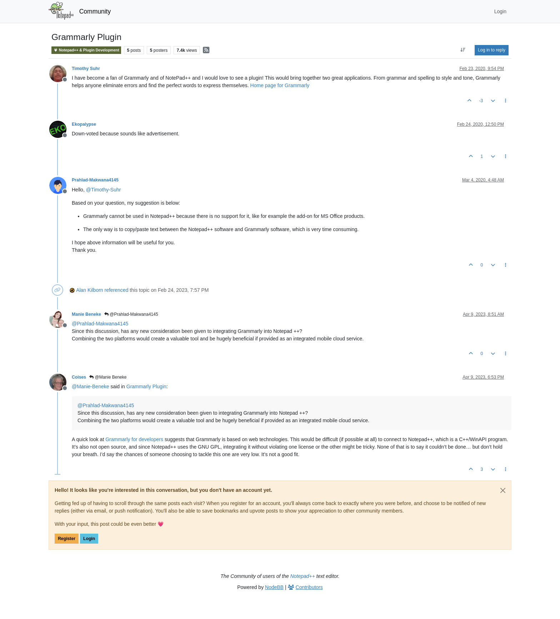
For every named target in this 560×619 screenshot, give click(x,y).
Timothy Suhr (86, 68)
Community (95, 11)
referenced (117, 290)
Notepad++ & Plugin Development (86, 50)
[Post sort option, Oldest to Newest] (463, 50)
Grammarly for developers (134, 439)
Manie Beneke (86, 314)
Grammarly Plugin (146, 386)
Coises (79, 377)
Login (89, 538)
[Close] (503, 490)
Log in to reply (491, 50)
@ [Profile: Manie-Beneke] (90, 386)
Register (66, 538)
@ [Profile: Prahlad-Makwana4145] (100, 323)
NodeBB (274, 587)
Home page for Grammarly (280, 85)
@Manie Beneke (107, 377)
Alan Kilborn (89, 290)
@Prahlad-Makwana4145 (131, 314)
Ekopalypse (84, 124)
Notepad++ (302, 576)
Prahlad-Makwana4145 (95, 180)
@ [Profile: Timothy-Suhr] (103, 190)
